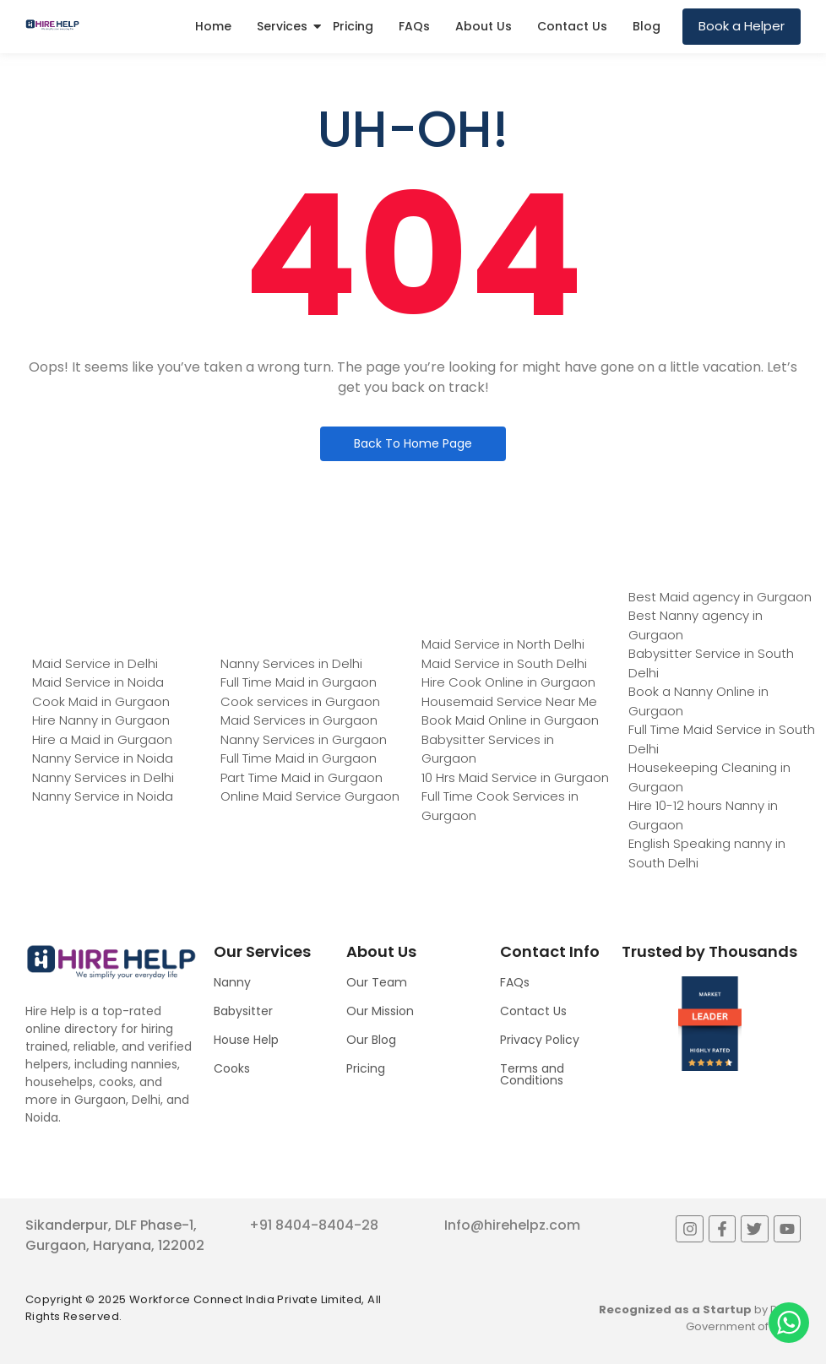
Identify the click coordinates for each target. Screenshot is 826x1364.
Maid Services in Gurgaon (299, 720)
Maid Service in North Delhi (502, 644)
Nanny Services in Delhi (103, 777)
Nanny (232, 982)
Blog (646, 26)
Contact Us (572, 26)
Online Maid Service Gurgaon (309, 796)
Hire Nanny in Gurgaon (101, 720)
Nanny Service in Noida (102, 758)
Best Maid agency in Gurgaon (720, 597)
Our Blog (371, 1039)
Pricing (353, 26)
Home (213, 26)
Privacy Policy (539, 1039)
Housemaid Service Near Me (509, 701)
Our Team (376, 982)
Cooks (232, 1068)
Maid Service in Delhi (95, 663)
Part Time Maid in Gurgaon (301, 777)
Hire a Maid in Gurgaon (102, 739)
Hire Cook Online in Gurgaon (508, 682)
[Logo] (52, 25)
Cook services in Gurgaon (300, 701)
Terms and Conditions (532, 1074)
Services (282, 26)
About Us (483, 26)
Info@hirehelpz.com (512, 1225)
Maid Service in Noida (98, 682)
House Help (246, 1039)
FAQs (414, 26)
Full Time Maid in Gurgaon (298, 682)
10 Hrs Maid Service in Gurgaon (515, 777)
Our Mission (380, 1011)
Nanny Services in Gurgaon (303, 739)
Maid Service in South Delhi (504, 663)
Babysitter (243, 1011)
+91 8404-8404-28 (313, 1225)
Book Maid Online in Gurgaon (510, 720)
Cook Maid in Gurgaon (101, 701)
